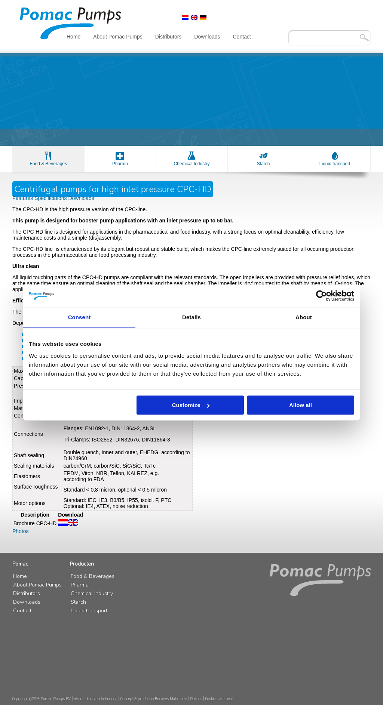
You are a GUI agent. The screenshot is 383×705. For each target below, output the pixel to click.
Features (23, 198)
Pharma (120, 163)
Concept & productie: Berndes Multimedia (153, 698)
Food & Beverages (48, 163)
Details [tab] (191, 317)
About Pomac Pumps (118, 37)
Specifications (51, 198)
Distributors (168, 37)
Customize (190, 405)
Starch (263, 163)
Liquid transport (334, 163)
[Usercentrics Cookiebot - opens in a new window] (321, 295)
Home (73, 37)
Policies (196, 698)
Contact (242, 37)
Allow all (300, 405)
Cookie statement (219, 698)
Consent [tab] (79, 317)
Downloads (207, 37)
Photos (20, 531)
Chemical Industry (191, 163)
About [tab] (303, 317)
